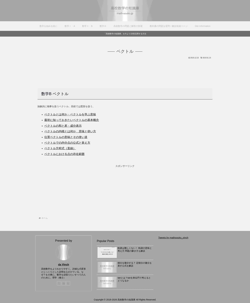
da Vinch (63, 264)
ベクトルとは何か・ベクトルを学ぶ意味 (70, 114)
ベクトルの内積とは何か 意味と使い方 (70, 131)
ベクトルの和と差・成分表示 (63, 125)
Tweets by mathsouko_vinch (173, 237)
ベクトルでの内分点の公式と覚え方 (67, 142)
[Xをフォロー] (59, 283)
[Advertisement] (125, 68)
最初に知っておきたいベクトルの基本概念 (71, 120)
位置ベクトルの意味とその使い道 (65, 137)
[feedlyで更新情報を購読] (64, 283)
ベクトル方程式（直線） (60, 148)
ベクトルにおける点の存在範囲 (64, 154)
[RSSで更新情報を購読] (68, 283)
